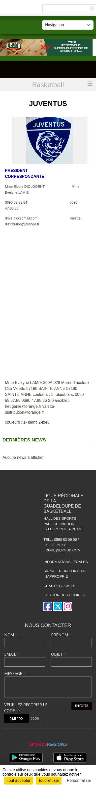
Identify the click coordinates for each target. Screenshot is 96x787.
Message (14, 673)
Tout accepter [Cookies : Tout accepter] (19, 780)
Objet (58, 654)
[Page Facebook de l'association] (47, 606)
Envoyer (81, 706)
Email (11, 654)
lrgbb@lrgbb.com (62, 550)
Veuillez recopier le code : (25, 707)
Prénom (61, 635)
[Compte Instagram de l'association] (67, 606)
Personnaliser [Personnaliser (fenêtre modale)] (79, 780)
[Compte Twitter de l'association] (57, 606)
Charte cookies (59, 586)
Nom (10, 635)
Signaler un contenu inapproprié (64, 573)
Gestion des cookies (64, 595)
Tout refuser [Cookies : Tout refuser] (48, 780)
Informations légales (65, 562)
